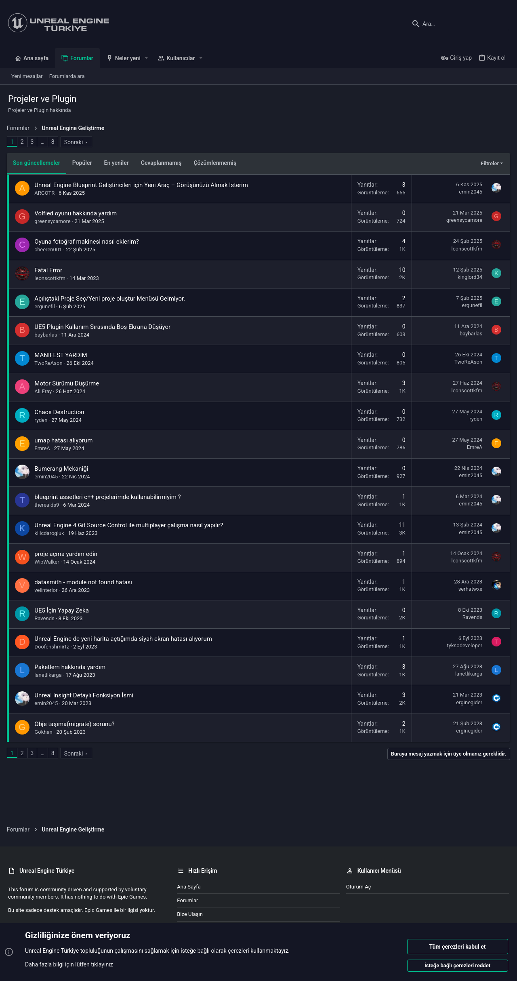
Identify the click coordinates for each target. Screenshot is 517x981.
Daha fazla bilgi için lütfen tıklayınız (69, 964)
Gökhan (45, 732)
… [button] (44, 142)
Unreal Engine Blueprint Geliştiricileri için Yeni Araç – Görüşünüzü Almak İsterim (143, 185)
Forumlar (187, 900)
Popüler (83, 163)
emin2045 (469, 192)
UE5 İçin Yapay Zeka (63, 610)
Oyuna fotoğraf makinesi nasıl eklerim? (88, 241)
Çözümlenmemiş (216, 163)
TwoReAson (50, 363)
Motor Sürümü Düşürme (68, 383)
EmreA (43, 448)
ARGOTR (46, 193)
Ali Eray (44, 391)
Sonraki (74, 142)
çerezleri (238, 951)
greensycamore (54, 221)
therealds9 (48, 505)
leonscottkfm (465, 249)
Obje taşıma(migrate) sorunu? (76, 724)
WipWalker (48, 562)
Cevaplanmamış (162, 163)
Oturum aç (358, 887)
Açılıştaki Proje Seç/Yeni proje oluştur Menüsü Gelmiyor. (111, 298)
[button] (146, 58)
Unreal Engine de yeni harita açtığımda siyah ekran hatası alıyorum (124, 638)
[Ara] (458, 24)
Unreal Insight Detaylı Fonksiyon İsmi (85, 695)
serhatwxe (469, 589)
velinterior (47, 590)
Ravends (46, 618)
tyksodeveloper (463, 645)
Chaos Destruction (61, 412)
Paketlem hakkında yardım (71, 667)
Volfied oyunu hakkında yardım (77, 213)
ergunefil (46, 306)
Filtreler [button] (488, 163)
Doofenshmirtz (53, 647)
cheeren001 (49, 249)
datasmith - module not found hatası (85, 582)
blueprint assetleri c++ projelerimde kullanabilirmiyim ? (109, 497)
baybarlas (47, 335)
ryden (42, 420)
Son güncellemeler (37, 163)
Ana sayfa (188, 887)
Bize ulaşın (190, 914)
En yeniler (117, 163)
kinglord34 (468, 277)
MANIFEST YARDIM (62, 355)
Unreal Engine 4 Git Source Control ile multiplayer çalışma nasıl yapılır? (130, 525)
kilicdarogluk (50, 533)
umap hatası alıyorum (65, 440)
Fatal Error (50, 270)
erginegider (468, 702)
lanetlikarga (49, 675)
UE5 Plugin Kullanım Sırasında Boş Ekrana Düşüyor (104, 327)
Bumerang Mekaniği (63, 468)
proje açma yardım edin (67, 554)
